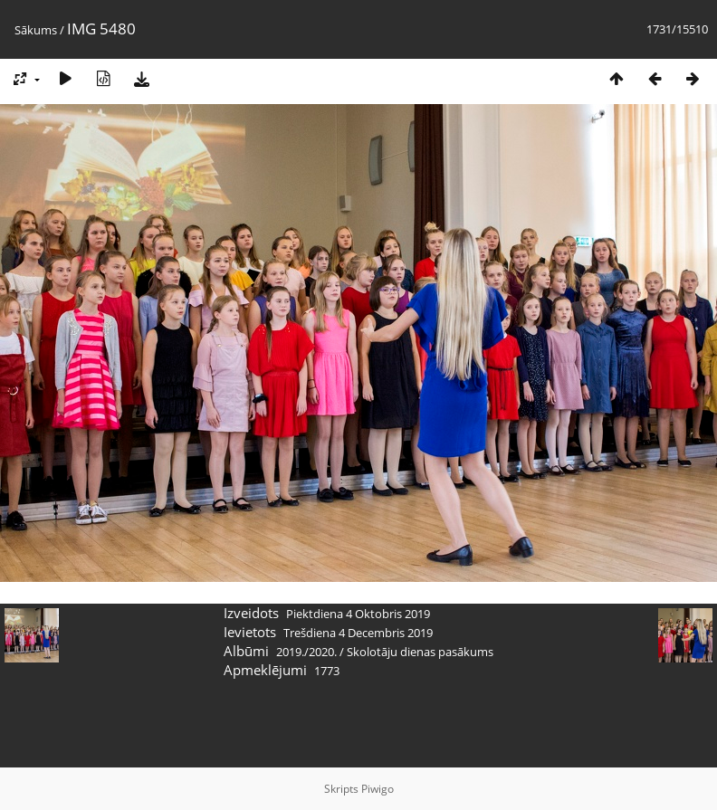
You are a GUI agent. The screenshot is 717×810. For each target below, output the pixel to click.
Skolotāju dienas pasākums (420, 651)
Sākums (35, 30)
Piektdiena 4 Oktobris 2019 (358, 613)
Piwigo (377, 788)
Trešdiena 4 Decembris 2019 (358, 632)
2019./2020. (306, 651)
